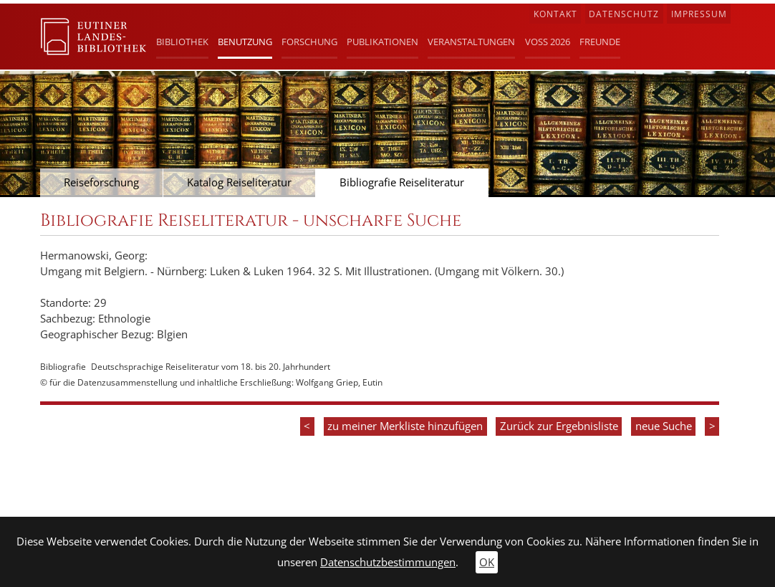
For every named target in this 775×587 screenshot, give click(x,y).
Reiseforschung (101, 182)
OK (486, 562)
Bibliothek (182, 41)
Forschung (309, 41)
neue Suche (663, 426)
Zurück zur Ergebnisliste (559, 426)
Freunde (599, 41)
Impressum (699, 14)
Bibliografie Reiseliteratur (402, 182)
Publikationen (382, 41)
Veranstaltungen (471, 41)
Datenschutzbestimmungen (388, 562)
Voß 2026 (547, 41)
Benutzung (245, 41)
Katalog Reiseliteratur (239, 182)
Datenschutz (624, 14)
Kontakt (555, 14)
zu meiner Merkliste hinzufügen (405, 426)
